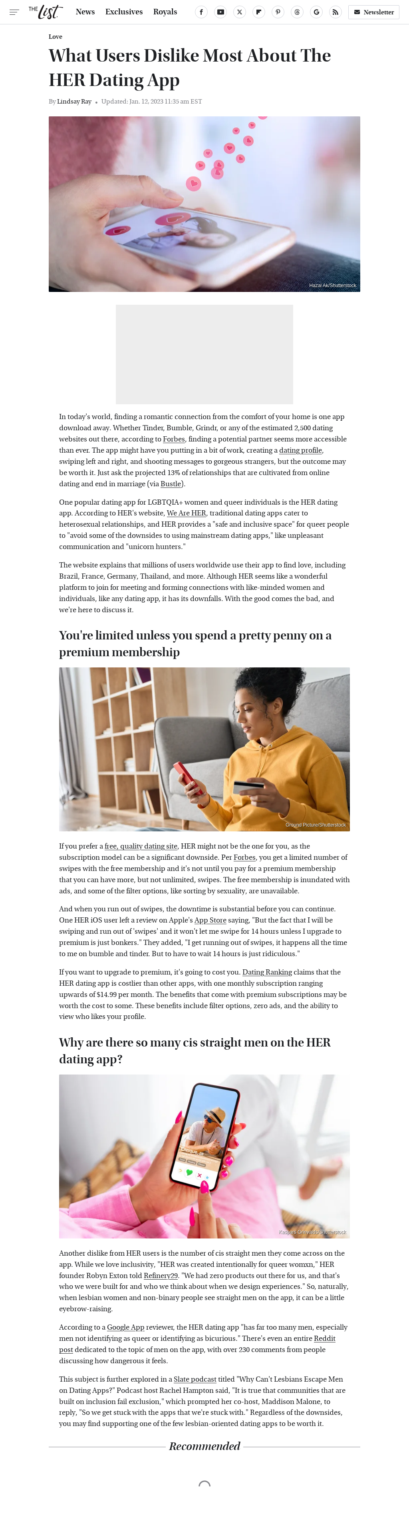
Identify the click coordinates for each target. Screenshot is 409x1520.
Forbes (174, 439)
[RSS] (335, 12)
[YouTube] (220, 12)
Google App (126, 1327)
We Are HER (186, 513)
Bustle (171, 484)
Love (55, 37)
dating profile (300, 450)
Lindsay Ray (74, 101)
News (85, 12)
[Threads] (297, 12)
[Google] (316, 12)
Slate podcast (195, 1379)
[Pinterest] (278, 12)
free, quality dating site (141, 846)
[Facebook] (201, 12)
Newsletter (373, 12)
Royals (165, 12)
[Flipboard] (258, 12)
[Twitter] (239, 12)
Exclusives (124, 12)
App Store (210, 920)
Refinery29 (161, 1276)
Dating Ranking (267, 972)
